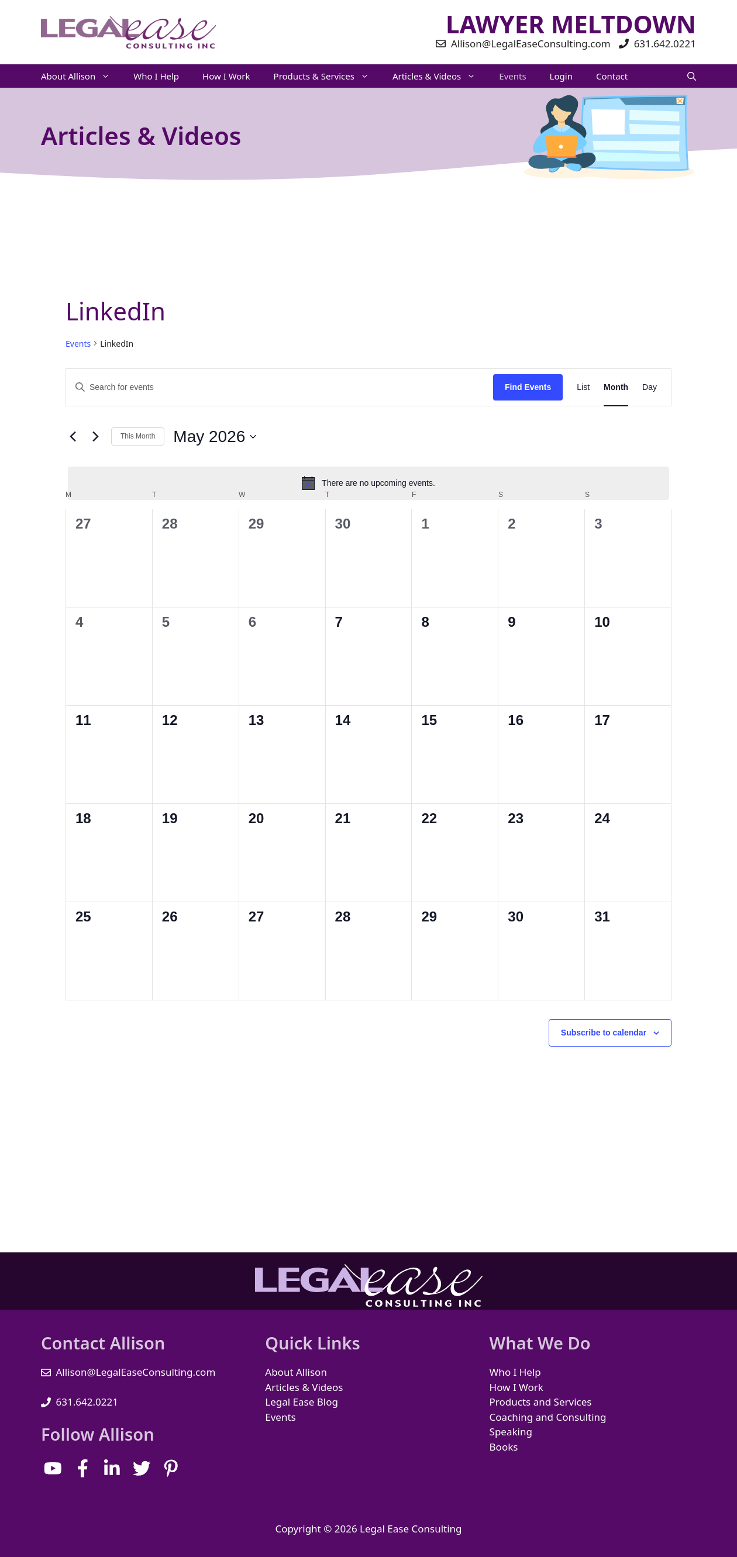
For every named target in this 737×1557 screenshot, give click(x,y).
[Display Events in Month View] (616, 387)
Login (561, 76)
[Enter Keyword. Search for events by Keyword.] (279, 387)
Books (504, 1447)
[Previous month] (73, 437)
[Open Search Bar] (692, 76)
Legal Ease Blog (301, 1401)
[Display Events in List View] (583, 387)
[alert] (368, 483)
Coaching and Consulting (548, 1417)
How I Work (226, 76)
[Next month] (95, 437)
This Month (137, 436)
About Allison (81, 76)
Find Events (528, 387)
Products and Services (541, 1401)
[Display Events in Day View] (649, 387)
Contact (612, 76)
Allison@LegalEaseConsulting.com (136, 1372)
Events (512, 76)
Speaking (511, 1431)
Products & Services (327, 76)
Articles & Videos (439, 76)
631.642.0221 (87, 1401)
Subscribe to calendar (603, 1032)
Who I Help (156, 76)
